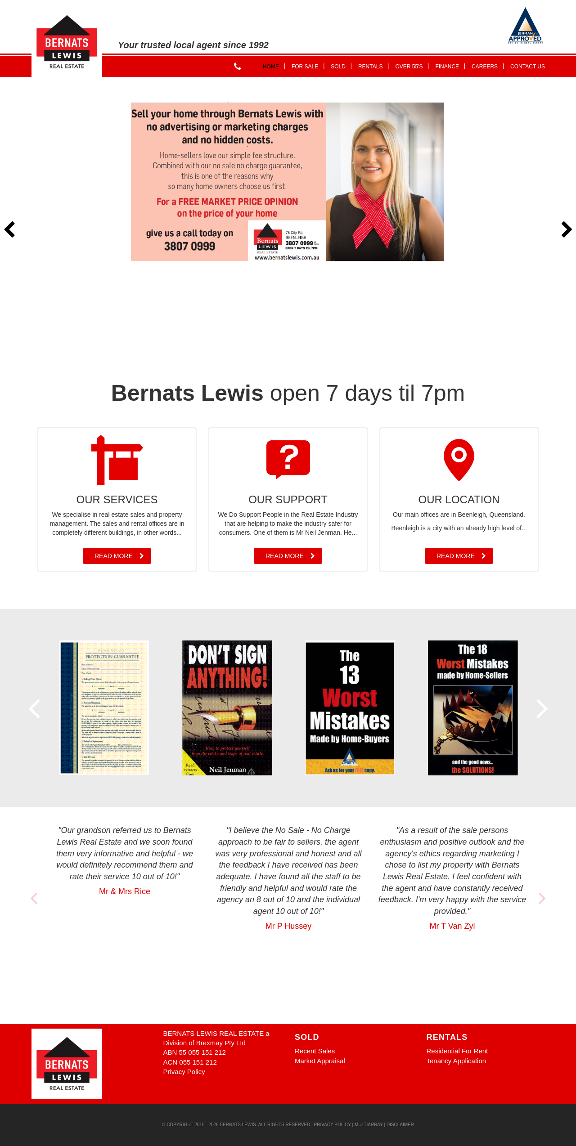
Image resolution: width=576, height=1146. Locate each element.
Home (274, 65)
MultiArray (369, 1124)
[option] (288, 182)
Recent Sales (315, 1051)
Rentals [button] (373, 65)
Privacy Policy (184, 1071)
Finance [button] (450, 65)
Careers (488, 65)
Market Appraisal (320, 1061)
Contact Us (527, 66)
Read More (119, 556)
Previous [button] (9, 230)
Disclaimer (400, 1124)
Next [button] (567, 230)
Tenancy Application (456, 1061)
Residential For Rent (457, 1051)
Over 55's (412, 65)
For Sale (308, 65)
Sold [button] (341, 65)
